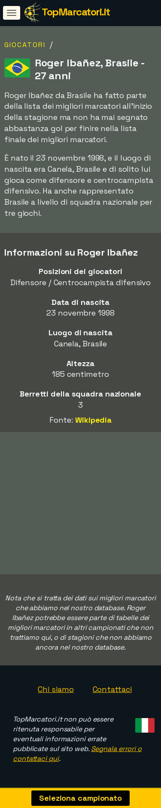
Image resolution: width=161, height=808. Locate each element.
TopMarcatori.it (76, 11)
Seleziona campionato (80, 798)
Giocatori (25, 44)
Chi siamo (55, 689)
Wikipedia (93, 420)
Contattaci (112, 689)
